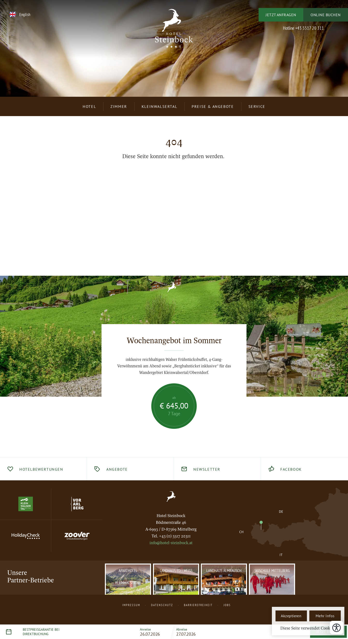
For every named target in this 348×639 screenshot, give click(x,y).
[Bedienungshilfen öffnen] (336, 627)
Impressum (131, 605)
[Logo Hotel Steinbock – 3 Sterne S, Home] (174, 31)
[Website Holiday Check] (25, 536)
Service (256, 106)
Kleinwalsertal (159, 106)
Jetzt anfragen (281, 14)
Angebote (117, 469)
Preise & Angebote (213, 106)
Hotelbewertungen (41, 469)
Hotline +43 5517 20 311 (303, 28)
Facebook (291, 469)
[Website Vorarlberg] (76, 504)
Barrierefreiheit (198, 605)
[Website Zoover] (76, 536)
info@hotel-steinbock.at (171, 543)
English (24, 14)
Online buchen (326, 14)
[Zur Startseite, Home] (171, 496)
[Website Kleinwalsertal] (25, 504)
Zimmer (118, 106)
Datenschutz (162, 605)
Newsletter (206, 469)
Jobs (227, 605)
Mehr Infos (325, 615)
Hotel (89, 106)
